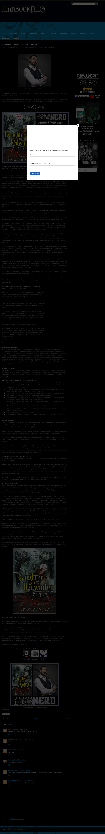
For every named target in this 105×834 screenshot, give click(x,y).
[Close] (77, 125)
